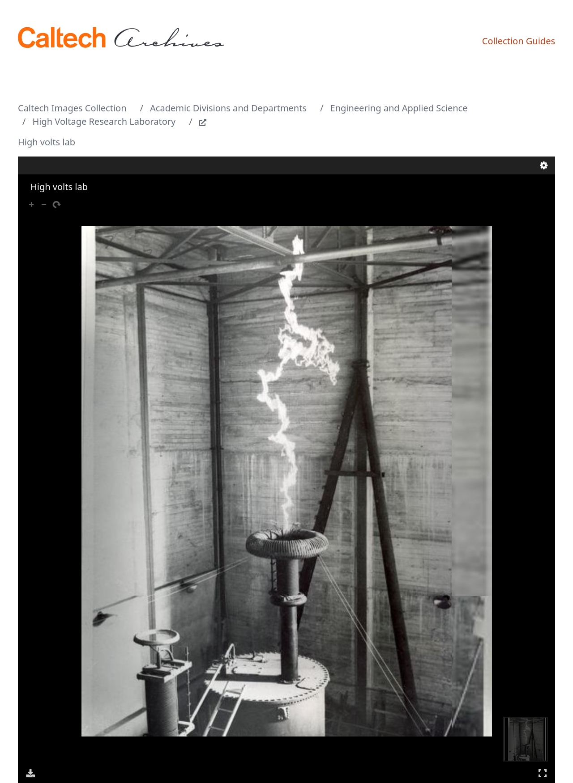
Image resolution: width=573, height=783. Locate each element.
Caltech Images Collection (72, 108)
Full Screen (542, 773)
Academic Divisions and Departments (228, 108)
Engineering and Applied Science (399, 108)
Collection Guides (518, 41)
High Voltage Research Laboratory (104, 121)
